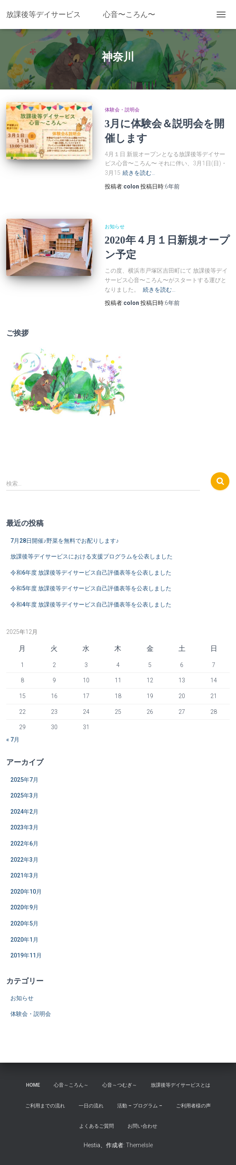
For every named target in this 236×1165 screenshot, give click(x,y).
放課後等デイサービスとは (180, 1085)
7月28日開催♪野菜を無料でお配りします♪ (64, 540)
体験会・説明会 (122, 110)
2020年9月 (24, 907)
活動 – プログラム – (139, 1106)
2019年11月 (26, 955)
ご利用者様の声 (193, 1106)
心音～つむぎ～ (119, 1085)
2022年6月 (24, 843)
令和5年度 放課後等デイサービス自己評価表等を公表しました (90, 588)
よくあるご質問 (96, 1126)
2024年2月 (24, 811)
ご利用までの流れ (45, 1106)
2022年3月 (24, 859)
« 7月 (12, 739)
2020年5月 (24, 923)
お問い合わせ (142, 1126)
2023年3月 (24, 827)
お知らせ (115, 227)
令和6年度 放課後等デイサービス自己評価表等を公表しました (90, 572)
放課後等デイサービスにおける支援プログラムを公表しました (91, 556)
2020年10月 (26, 891)
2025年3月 (24, 795)
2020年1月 (24, 939)
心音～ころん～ (71, 1085)
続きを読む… (139, 172)
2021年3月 (24, 875)
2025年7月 (24, 779)
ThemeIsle (139, 1145)
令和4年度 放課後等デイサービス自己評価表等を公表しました (90, 604)
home (33, 1085)
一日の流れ (91, 1106)
